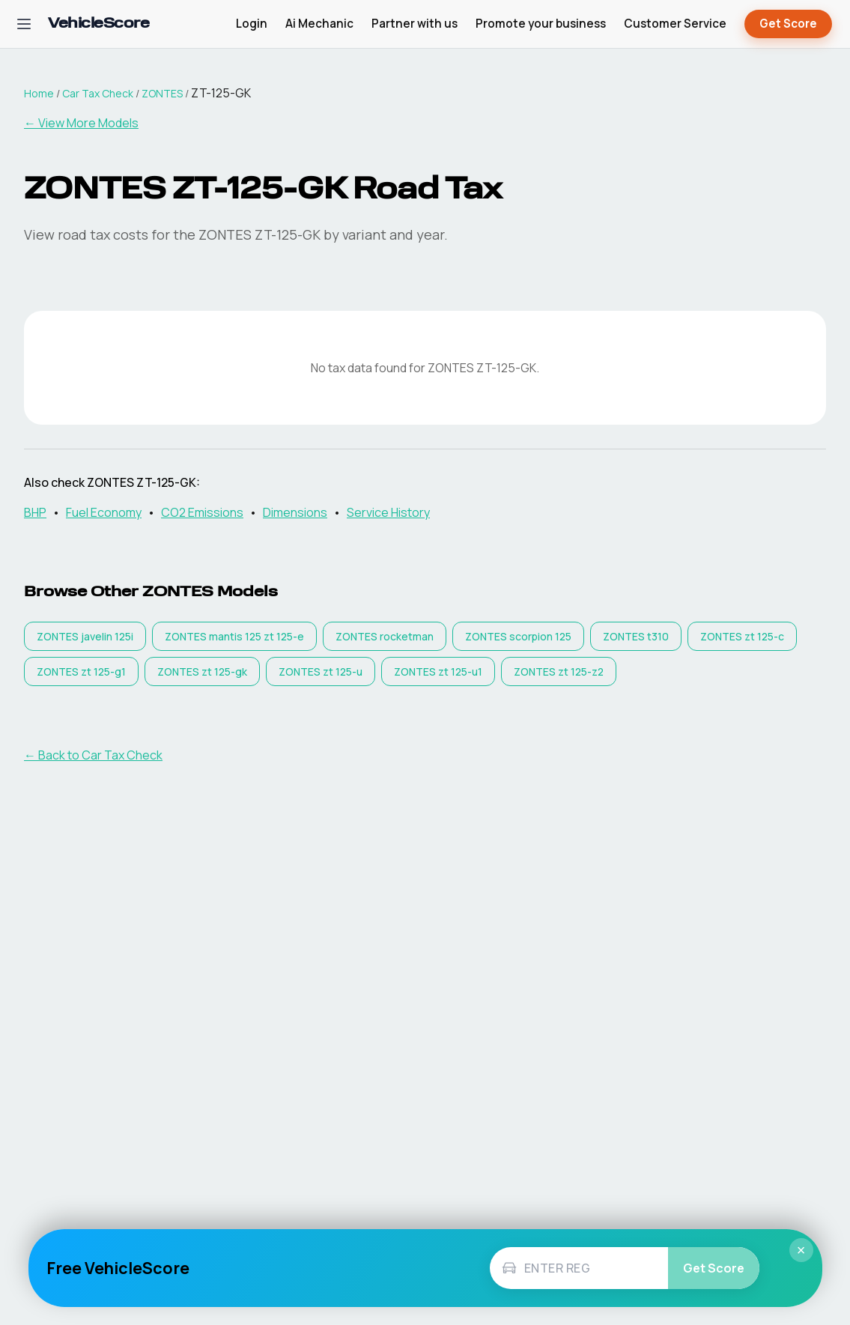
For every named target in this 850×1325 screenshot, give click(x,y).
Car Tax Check (97, 93)
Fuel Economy (104, 512)
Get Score (788, 24)
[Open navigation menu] (24, 24)
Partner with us (414, 23)
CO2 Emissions (202, 512)
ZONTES (162, 93)
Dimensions (295, 512)
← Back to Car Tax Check (93, 755)
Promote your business (541, 23)
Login (251, 23)
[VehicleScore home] (98, 24)
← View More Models (81, 123)
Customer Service (675, 23)
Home (39, 93)
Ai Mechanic (319, 23)
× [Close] (801, 1250)
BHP (35, 512)
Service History (388, 512)
